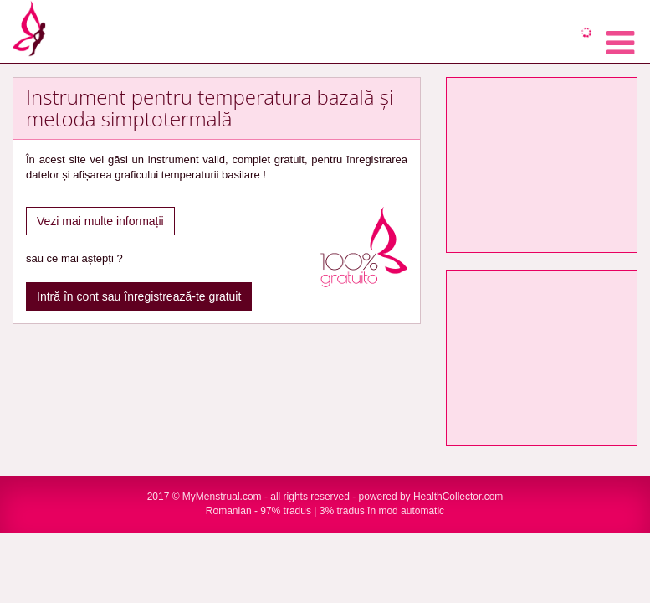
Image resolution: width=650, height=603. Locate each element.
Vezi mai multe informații (100, 221)
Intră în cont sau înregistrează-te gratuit (139, 296)
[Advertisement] (541, 165)
